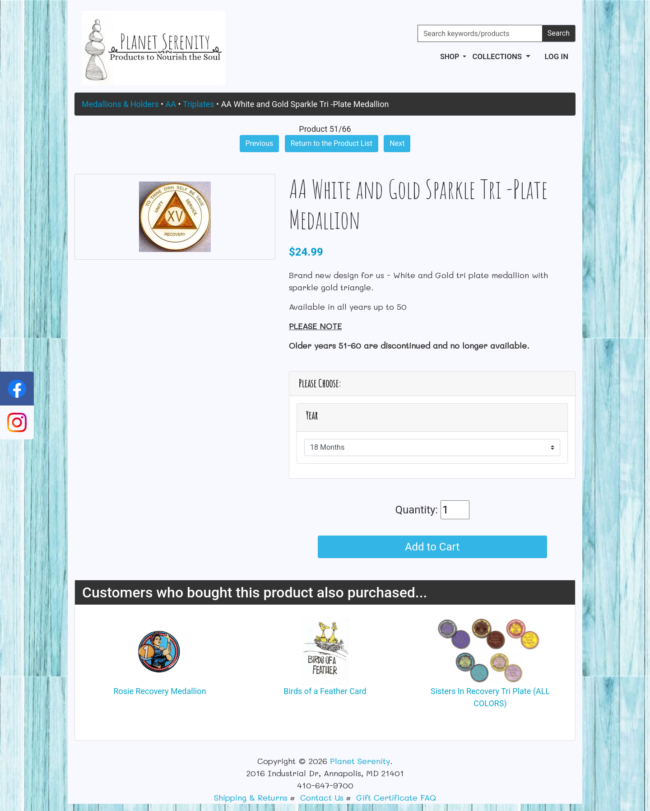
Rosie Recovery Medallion (159, 691)
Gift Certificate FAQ (396, 797)
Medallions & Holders (120, 104)
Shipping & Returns (251, 797)
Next (397, 143)
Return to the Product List (331, 143)
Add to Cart (432, 547)
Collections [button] (498, 56)
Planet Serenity (360, 760)
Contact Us (322, 797)
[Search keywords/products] (480, 33)
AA (171, 104)
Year (312, 415)
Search (559, 33)
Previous (260, 143)
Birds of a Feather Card (324, 691)
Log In (556, 56)
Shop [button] (450, 56)
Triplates (198, 104)
